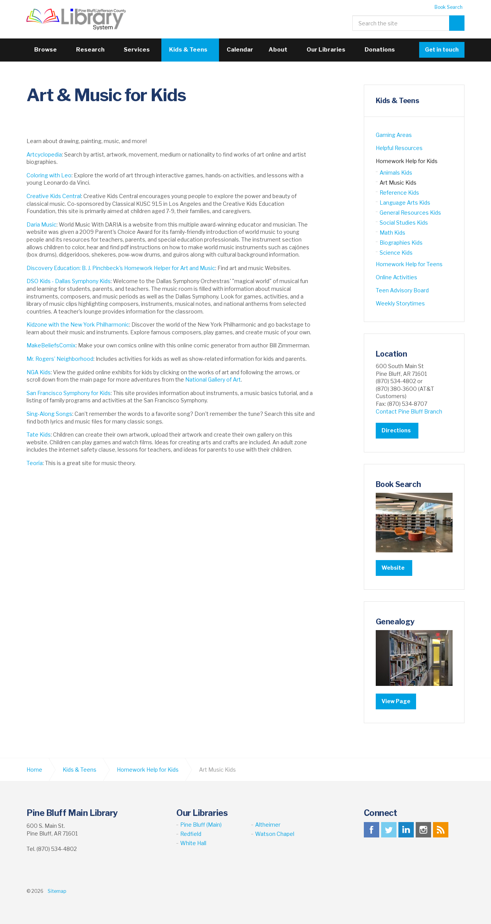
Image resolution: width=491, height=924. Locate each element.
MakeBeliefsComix (51, 345)
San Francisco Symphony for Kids (69, 393)
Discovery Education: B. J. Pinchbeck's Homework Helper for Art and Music (121, 268)
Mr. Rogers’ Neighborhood (60, 358)
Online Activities (396, 277)
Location (392, 354)
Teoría (35, 463)
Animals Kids (396, 172)
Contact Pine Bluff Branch (409, 411)
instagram (423, 829)
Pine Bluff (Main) (201, 824)
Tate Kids (39, 434)
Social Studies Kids (404, 222)
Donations (380, 49)
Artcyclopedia (44, 154)
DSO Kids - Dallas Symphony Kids (69, 281)
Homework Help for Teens (409, 264)
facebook (371, 829)
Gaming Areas (394, 135)
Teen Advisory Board (402, 290)
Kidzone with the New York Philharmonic (78, 324)
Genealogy (396, 621)
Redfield (190, 833)
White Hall (193, 843)
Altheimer (267, 824)
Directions (396, 430)
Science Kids (396, 252)
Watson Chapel (274, 833)
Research (90, 49)
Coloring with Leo (49, 175)
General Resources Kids (410, 212)
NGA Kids (39, 372)
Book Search (449, 7)
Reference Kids (399, 192)
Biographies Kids (401, 242)
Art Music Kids (398, 182)
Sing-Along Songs (49, 413)
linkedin (406, 829)
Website (393, 567)
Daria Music (41, 224)
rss (440, 829)
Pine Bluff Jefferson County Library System (78, 19)
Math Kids (392, 232)
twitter (388, 829)
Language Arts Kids (405, 202)
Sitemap (57, 891)
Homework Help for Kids (407, 161)
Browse (45, 49)
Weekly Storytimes (400, 303)
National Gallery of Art (213, 379)
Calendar (240, 49)
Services (137, 49)
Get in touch (442, 49)
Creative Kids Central (54, 196)
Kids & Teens (188, 49)
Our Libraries (326, 49)
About (278, 49)
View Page (396, 700)
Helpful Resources (399, 148)
